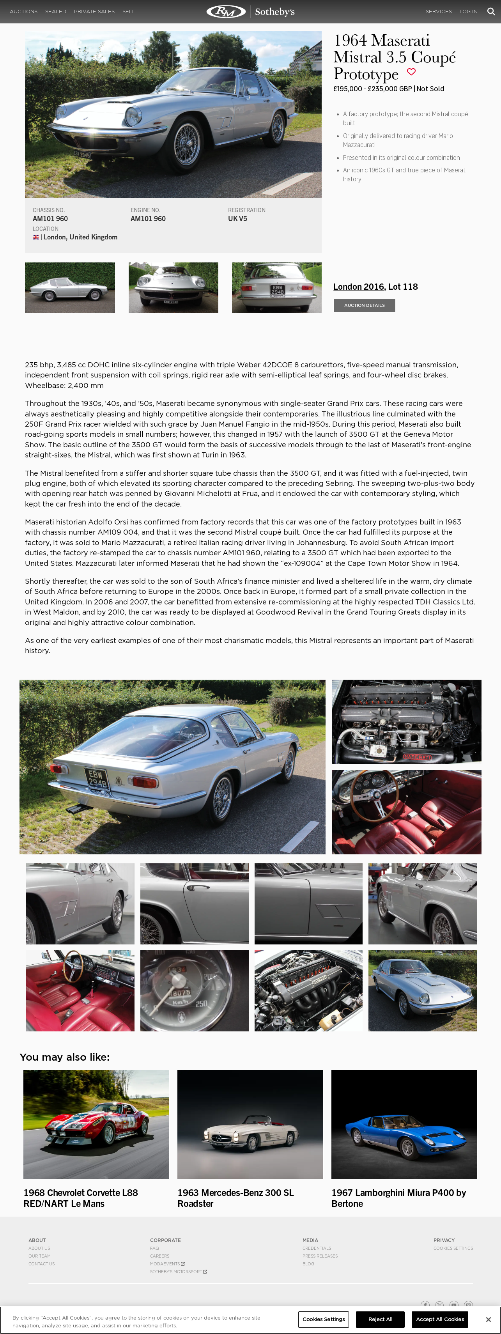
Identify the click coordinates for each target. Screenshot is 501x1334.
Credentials (317, 1248)
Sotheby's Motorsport (178, 1271)
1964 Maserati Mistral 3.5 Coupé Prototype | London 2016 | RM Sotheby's (250, 11)
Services (439, 11)
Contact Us (41, 1263)
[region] (250, 1320)
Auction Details (364, 305)
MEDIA (310, 1240)
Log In (469, 11)
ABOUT (37, 1240)
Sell (128, 11)
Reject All (380, 1319)
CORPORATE (165, 1240)
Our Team (39, 1256)
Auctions (23, 11)
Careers (159, 1256)
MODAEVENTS (167, 1263)
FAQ (154, 1248)
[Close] (488, 1319)
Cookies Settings (453, 1248)
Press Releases (320, 1256)
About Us (39, 1248)
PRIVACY (444, 1240)
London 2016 (358, 285)
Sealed (55, 11)
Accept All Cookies (440, 1319)
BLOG (308, 1263)
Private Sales (94, 11)
